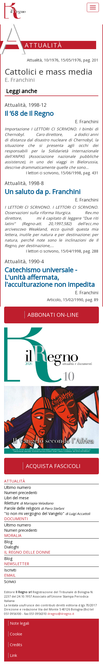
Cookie (15, 634)
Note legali (18, 623)
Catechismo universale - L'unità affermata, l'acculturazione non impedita (50, 277)
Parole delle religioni (34, 508)
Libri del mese (16, 497)
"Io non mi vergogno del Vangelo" (47, 513)
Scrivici (10, 581)
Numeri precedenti (20, 492)
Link (12, 655)
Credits (15, 644)
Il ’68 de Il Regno (29, 113)
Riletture (28, 503)
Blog (8, 541)
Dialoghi (11, 547)
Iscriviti (10, 570)
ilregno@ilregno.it (61, 614)
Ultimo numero (17, 487)
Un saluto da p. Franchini (42, 191)
